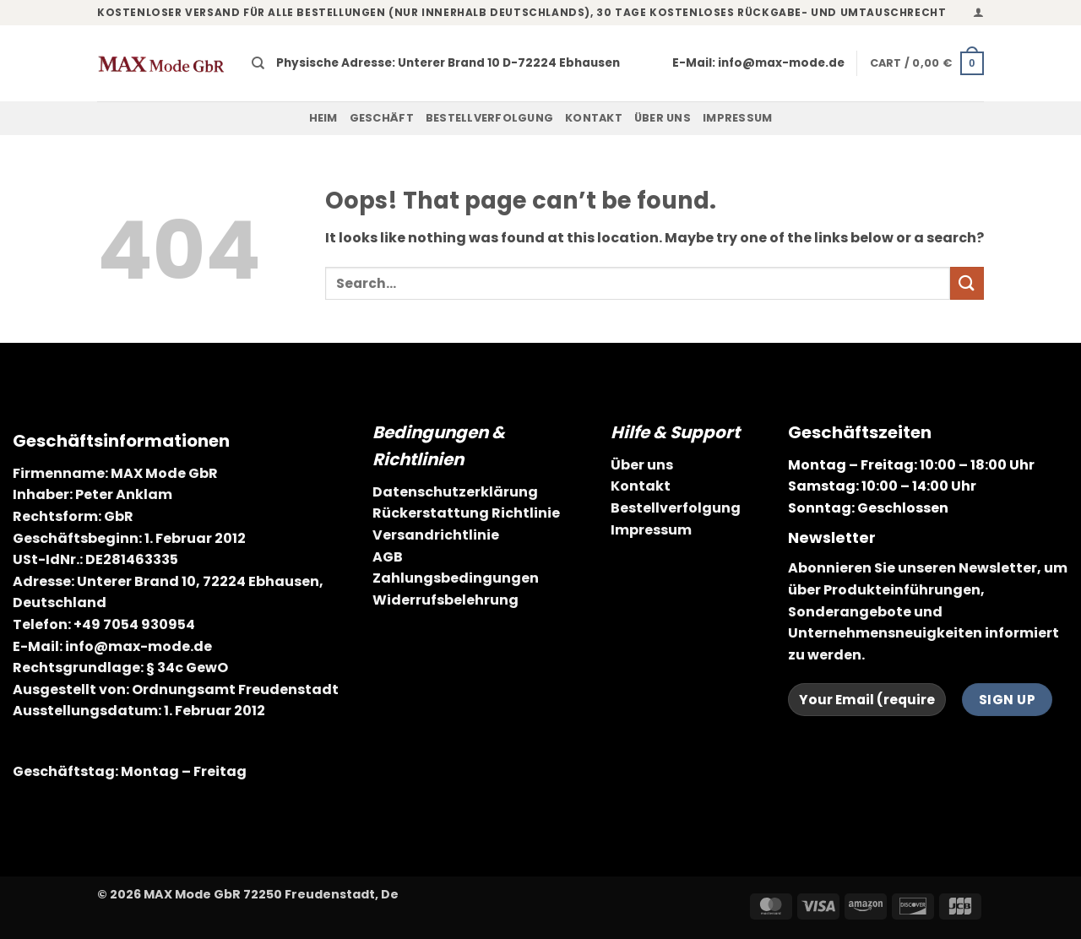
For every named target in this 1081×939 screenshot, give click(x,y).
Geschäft (382, 118)
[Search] (258, 63)
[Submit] (967, 283)
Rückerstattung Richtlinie (466, 513)
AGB (387, 557)
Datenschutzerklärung (455, 492)
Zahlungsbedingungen (455, 578)
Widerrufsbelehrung (445, 600)
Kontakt (593, 118)
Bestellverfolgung (489, 118)
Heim (323, 118)
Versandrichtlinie (435, 535)
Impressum (737, 118)
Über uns (662, 118)
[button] (978, 12)
